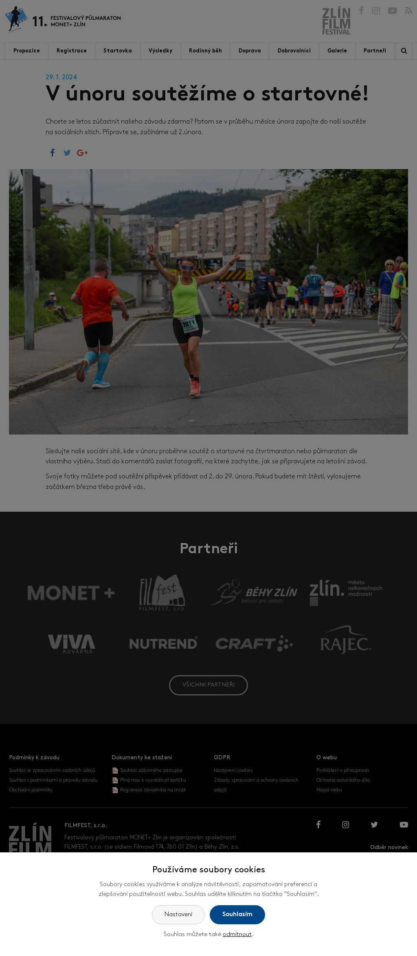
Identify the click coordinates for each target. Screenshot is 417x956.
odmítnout (237, 935)
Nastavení (178, 915)
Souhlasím (237, 915)
